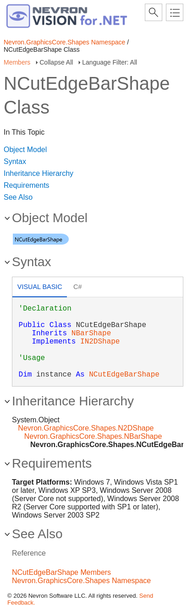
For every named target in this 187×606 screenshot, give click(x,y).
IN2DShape (100, 342)
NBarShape (91, 333)
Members (17, 62)
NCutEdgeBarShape (124, 375)
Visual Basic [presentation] (39, 286)
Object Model (25, 149)
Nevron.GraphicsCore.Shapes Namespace (64, 42)
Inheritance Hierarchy (38, 173)
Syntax (15, 161)
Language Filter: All (109, 62)
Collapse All (56, 62)
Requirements (27, 185)
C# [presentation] (77, 286)
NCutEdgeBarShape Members (61, 572)
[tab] (39, 287)
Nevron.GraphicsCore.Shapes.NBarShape (93, 436)
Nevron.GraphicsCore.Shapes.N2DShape (86, 428)
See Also (18, 197)
